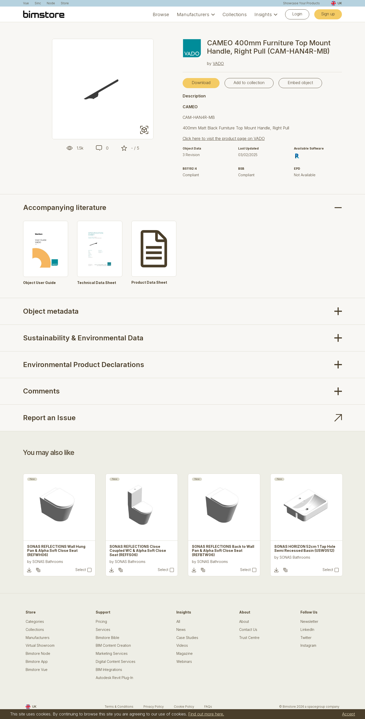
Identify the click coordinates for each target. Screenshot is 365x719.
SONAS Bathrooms (47, 561)
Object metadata (51, 311)
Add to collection (249, 82)
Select (80, 570)
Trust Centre (249, 638)
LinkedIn (307, 630)
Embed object (300, 82)
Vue (26, 3)
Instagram (308, 645)
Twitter (305, 638)
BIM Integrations (109, 670)
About (244, 622)
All (178, 622)
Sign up (328, 13)
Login (297, 13)
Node (51, 3)
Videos (182, 645)
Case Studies (187, 638)
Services (103, 630)
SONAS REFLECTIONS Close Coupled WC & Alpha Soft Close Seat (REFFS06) (138, 551)
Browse (161, 14)
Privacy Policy (153, 706)
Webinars (184, 662)
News (181, 630)
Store (65, 3)
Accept (348, 713)
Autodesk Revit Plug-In (114, 678)
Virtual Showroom (40, 645)
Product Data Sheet (149, 282)
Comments (41, 391)
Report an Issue (49, 417)
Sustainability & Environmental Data (83, 338)
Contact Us (248, 630)
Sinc (38, 3)
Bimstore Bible (107, 638)
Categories (35, 622)
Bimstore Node (38, 654)
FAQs (208, 706)
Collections (235, 14)
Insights (263, 14)
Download (201, 82)
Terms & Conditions (119, 706)
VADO (218, 63)
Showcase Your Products (301, 3)
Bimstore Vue (36, 670)
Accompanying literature (64, 207)
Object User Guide (39, 283)
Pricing (101, 622)
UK (336, 3)
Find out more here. (206, 713)
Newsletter (309, 622)
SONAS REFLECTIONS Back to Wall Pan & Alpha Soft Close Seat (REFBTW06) (223, 551)
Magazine (184, 654)
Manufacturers (193, 14)
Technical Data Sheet (96, 283)
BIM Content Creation (113, 645)
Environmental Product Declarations (83, 364)
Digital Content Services (115, 662)
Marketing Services (112, 654)
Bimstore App (37, 662)
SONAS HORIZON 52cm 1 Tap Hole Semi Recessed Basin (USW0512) (304, 549)
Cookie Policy (184, 706)
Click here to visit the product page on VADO (224, 138)
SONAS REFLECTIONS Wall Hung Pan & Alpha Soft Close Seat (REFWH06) (56, 551)
